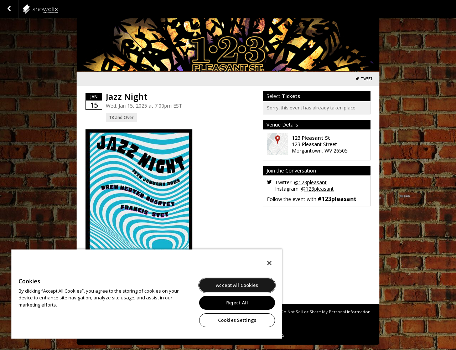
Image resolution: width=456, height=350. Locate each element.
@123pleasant (310, 182)
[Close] (269, 263)
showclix (57, 9)
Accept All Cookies (237, 285)
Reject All (237, 302)
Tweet (367, 79)
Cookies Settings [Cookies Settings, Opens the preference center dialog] (237, 320)
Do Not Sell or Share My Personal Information (325, 311)
